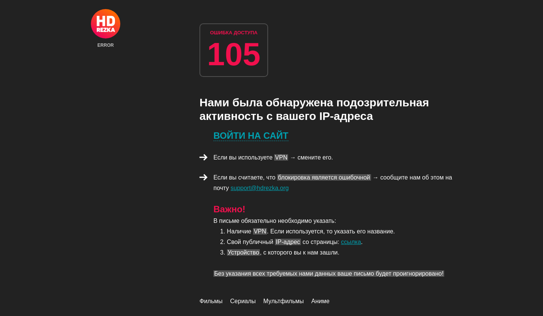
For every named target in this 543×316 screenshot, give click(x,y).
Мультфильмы (283, 301)
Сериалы (243, 301)
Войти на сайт (250, 135)
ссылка (351, 242)
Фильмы (210, 301)
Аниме (320, 301)
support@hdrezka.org (260, 188)
